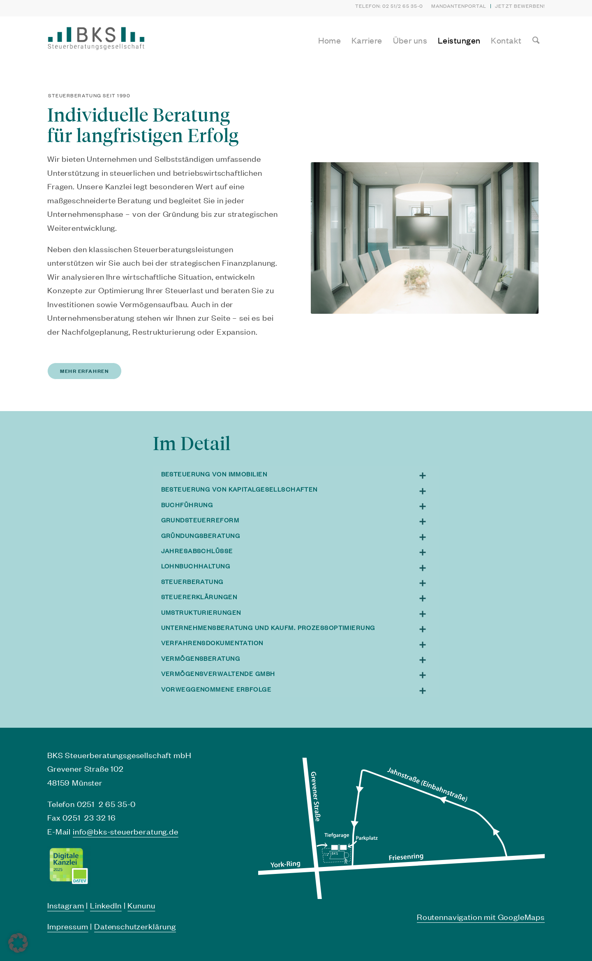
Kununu (141, 905)
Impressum (67, 926)
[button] (18, 943)
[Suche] (536, 40)
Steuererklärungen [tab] (298, 597)
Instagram (65, 905)
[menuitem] (459, 6)
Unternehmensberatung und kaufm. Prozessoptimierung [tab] (298, 627)
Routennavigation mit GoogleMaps (481, 916)
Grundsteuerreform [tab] (298, 520)
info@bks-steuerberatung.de (125, 831)
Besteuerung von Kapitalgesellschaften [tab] (298, 489)
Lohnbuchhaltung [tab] (298, 566)
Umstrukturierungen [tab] (298, 612)
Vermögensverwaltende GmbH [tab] (298, 673)
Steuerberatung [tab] (298, 581)
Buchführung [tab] (298, 505)
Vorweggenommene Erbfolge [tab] (298, 689)
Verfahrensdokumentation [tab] (298, 643)
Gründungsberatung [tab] (298, 535)
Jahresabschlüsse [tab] (298, 551)
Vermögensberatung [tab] (298, 658)
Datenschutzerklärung (135, 926)
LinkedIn (106, 905)
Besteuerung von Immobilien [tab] (298, 474)
